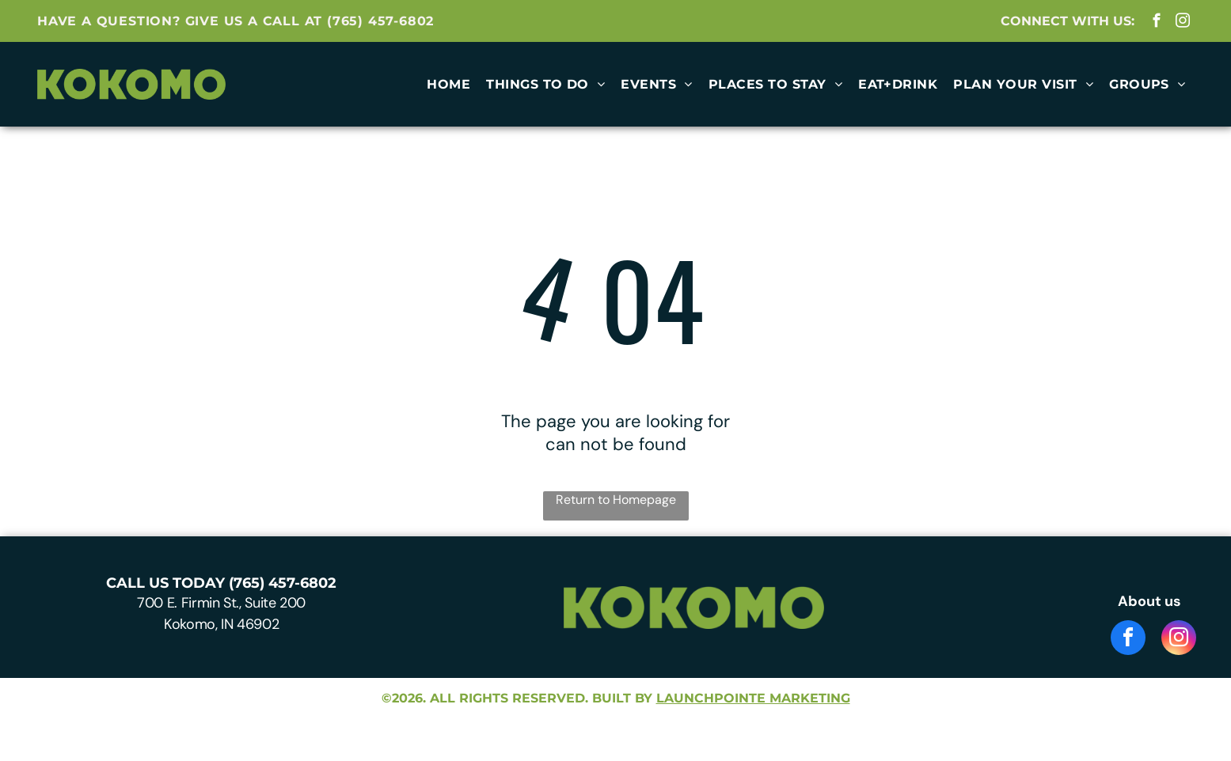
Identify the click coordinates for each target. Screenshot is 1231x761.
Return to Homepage (616, 499)
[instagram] (1183, 23)
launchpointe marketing (753, 698)
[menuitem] (448, 84)
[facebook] (1157, 23)
